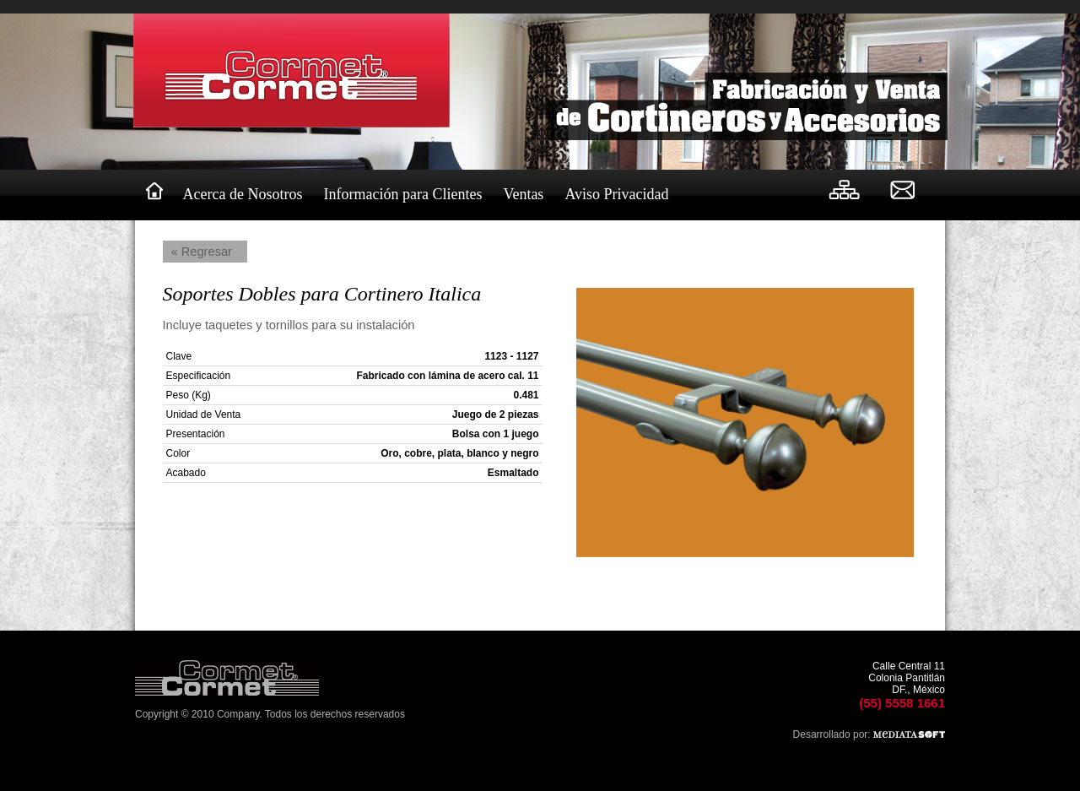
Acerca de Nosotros (243, 194)
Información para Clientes (402, 194)
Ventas (523, 194)
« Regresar (202, 251)
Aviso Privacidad (616, 194)
